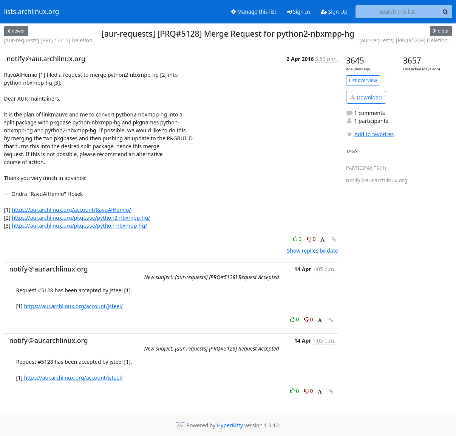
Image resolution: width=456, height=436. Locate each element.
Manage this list (254, 11)
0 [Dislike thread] (311, 238)
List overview (363, 80)
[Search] (445, 11)
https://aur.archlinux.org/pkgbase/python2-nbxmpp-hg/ (81, 217)
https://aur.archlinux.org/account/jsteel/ (73, 306)
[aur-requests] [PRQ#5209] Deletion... (405, 40)
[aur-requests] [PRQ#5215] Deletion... (50, 40)
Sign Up (334, 11)
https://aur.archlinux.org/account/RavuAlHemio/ (71, 209)
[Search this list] (397, 11)
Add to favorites (370, 134)
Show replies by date (312, 250)
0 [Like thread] (298, 238)
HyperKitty (230, 425)
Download (366, 97)
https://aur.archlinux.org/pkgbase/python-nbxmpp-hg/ (79, 225)
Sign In (298, 11)
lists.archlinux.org (31, 11)
